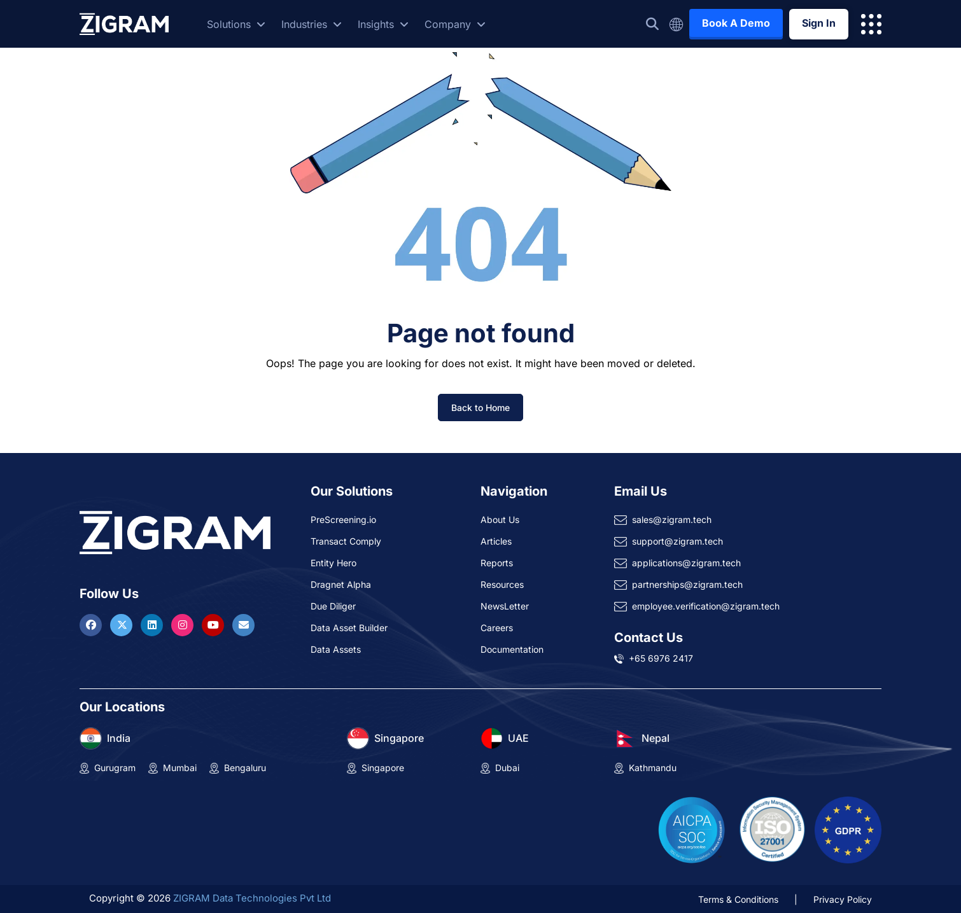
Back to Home (480, 407)
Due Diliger (333, 606)
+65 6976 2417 (661, 658)
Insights (383, 24)
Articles (496, 541)
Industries (311, 24)
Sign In (819, 23)
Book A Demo (736, 23)
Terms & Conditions (738, 899)
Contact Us (648, 637)
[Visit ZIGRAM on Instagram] (184, 624)
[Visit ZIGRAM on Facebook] (92, 624)
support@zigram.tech (677, 541)
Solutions (236, 24)
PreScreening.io (343, 519)
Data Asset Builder (349, 627)
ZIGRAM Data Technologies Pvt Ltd (252, 898)
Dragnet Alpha (341, 584)
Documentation (512, 649)
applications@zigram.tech (686, 562)
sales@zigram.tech (672, 519)
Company (455, 24)
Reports (497, 562)
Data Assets (336, 649)
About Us (500, 519)
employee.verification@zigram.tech (706, 606)
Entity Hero (333, 562)
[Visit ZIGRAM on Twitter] (123, 624)
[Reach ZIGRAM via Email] (243, 624)
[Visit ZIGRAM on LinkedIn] (153, 624)
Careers (497, 627)
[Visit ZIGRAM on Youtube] (214, 624)
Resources (502, 584)
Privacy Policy (842, 899)
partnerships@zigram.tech (687, 584)
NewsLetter (505, 606)
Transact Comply (346, 541)
